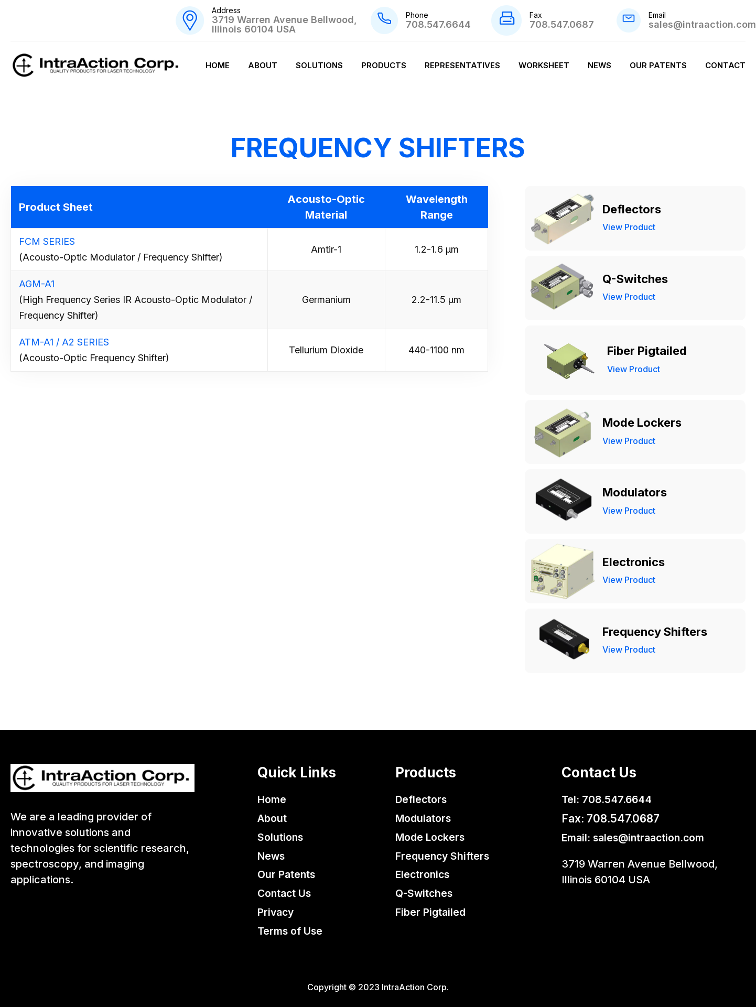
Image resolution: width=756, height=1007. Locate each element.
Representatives (462, 65)
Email (657, 14)
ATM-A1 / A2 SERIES (64, 342)
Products (383, 65)
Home (218, 65)
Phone (417, 14)
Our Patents (658, 65)
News (599, 65)
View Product (628, 227)
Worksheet (544, 65)
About (262, 65)
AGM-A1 (37, 283)
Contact (725, 65)
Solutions (319, 65)
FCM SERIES (47, 241)
